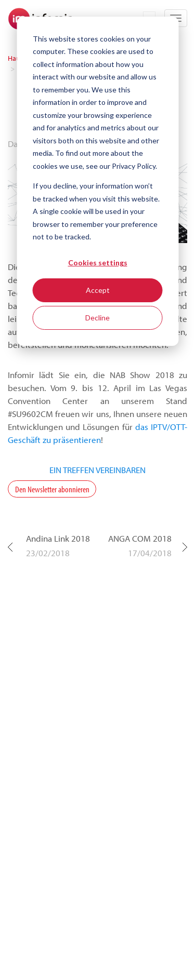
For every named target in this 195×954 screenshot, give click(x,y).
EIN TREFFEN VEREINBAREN (97, 469)
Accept (98, 290)
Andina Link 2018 (58, 538)
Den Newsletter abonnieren (52, 488)
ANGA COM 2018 (140, 538)
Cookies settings (97, 262)
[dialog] (97, 181)
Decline (97, 317)
